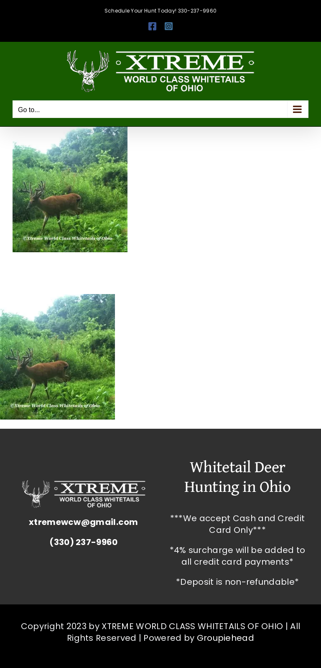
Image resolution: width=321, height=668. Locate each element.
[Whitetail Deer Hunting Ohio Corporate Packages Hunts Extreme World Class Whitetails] (83, 484)
